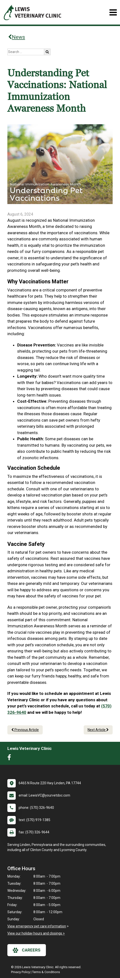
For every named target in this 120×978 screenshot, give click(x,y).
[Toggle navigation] (113, 12)
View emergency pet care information (36, 926)
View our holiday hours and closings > (36, 933)
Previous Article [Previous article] (25, 730)
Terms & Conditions (46, 972)
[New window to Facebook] (10, 758)
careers (26, 950)
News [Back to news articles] (16, 37)
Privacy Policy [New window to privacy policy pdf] (20, 972)
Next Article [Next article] (98, 730)
